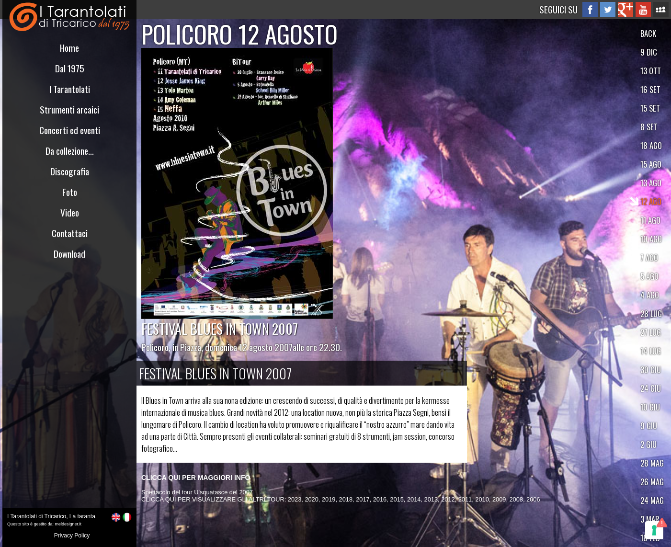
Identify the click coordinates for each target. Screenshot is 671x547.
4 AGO (649, 295)
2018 (346, 499)
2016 (380, 499)
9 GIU (648, 426)
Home (69, 48)
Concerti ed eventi (69, 130)
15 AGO (650, 164)
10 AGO (651, 239)
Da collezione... (69, 151)
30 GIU (650, 370)
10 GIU (650, 407)
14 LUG (650, 351)
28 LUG (651, 313)
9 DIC (648, 52)
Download (69, 254)
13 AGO (650, 183)
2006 (533, 499)
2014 (414, 499)
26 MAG (652, 482)
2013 (431, 499)
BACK (648, 33)
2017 (362, 499)
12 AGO (650, 201)
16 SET (650, 89)
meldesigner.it (68, 524)
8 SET (649, 127)
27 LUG (650, 332)
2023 (294, 499)
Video (69, 212)
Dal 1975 (69, 68)
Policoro (155, 347)
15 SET (650, 108)
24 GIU (650, 388)
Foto (69, 192)
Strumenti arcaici (69, 109)
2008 (516, 499)
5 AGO (649, 276)
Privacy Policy (72, 535)
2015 (396, 499)
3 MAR (650, 519)
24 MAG (652, 500)
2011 (465, 499)
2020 (311, 499)
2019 (328, 499)
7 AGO (649, 257)
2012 (448, 499)
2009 (499, 499)
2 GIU (648, 444)
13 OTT (650, 71)
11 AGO (650, 220)
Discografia (69, 171)
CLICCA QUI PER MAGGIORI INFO (195, 477)
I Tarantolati (69, 89)
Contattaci (70, 233)
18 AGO (651, 145)
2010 (482, 499)
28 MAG (652, 463)
